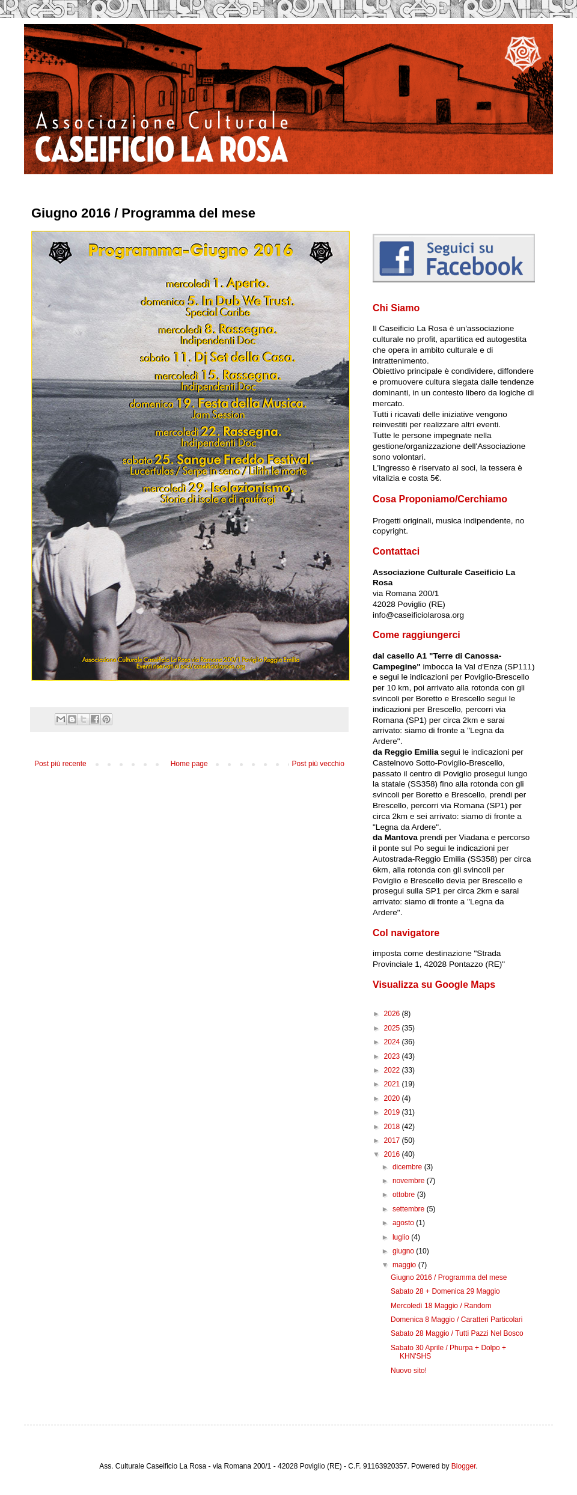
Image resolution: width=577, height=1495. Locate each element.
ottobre (404, 1194)
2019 (393, 1112)
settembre (409, 1209)
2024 (393, 1042)
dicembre (408, 1167)
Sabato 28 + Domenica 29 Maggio (445, 1291)
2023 (393, 1056)
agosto (404, 1223)
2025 (393, 1028)
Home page (189, 764)
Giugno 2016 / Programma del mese (449, 1277)
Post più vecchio (318, 764)
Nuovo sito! (409, 1370)
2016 (393, 1154)
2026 (393, 1013)
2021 (393, 1084)
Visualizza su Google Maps (434, 984)
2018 (393, 1126)
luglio (401, 1237)
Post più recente (60, 764)
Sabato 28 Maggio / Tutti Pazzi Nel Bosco (457, 1333)
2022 (393, 1070)
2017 (393, 1140)
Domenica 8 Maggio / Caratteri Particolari (456, 1319)
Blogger (463, 1466)
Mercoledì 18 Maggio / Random (441, 1306)
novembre (409, 1181)
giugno (404, 1251)
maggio (405, 1265)
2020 (393, 1098)
